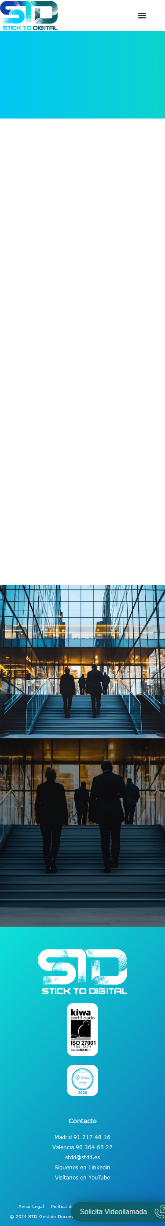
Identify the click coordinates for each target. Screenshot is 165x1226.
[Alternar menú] (142, 15)
